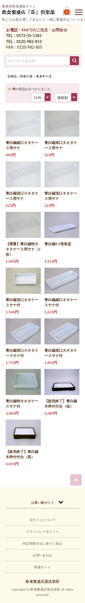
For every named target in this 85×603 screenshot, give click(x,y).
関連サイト (42, 567)
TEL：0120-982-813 (24, 41)
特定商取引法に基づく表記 (42, 543)
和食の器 (26, 76)
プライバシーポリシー (42, 532)
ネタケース (44, 76)
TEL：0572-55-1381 (24, 35)
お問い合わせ (42, 555)
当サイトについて (42, 520)
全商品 (12, 76)
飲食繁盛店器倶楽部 (42, 581)
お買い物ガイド (42, 502)
